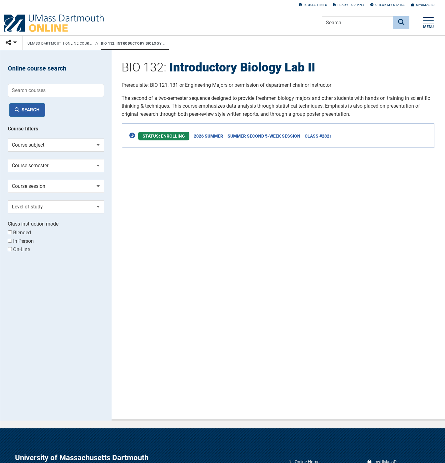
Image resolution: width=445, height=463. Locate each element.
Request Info (313, 5)
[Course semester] (56, 165)
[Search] (401, 22)
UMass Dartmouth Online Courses (60, 43)
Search (31, 110)
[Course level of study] (56, 206)
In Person (21, 241)
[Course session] (56, 186)
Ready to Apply (348, 5)
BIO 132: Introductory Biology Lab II (133, 43)
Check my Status (388, 5)
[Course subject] (56, 145)
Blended (19, 233)
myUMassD (423, 5)
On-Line (19, 249)
